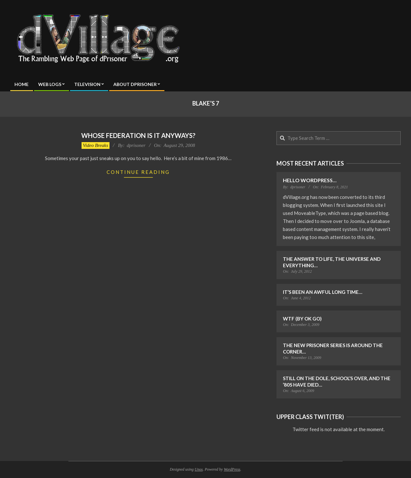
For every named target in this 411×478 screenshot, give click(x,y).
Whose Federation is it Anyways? (138, 135)
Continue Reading (138, 172)
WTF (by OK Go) (302, 318)
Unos (199, 469)
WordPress (232, 469)
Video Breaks (95, 145)
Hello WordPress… (310, 180)
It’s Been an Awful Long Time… (322, 292)
